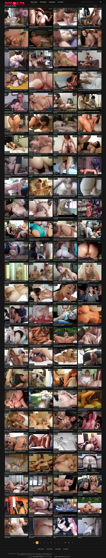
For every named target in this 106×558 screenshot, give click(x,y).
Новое (95, 5)
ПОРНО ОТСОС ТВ (65, 556)
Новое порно (34, 2)
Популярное (52, 2)
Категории (60, 2)
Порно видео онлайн (38, 556)
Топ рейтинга (43, 2)
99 (68, 542)
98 (65, 542)
